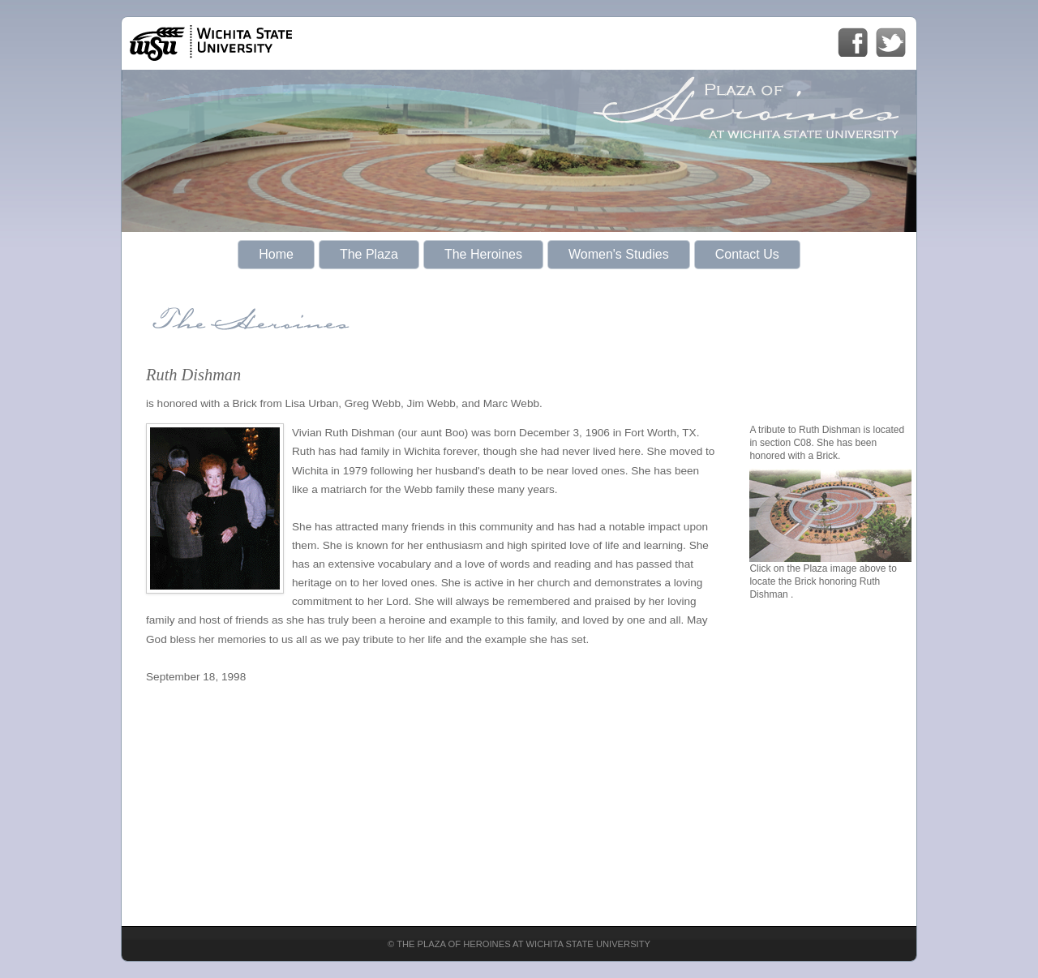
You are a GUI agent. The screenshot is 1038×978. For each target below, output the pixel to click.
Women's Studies (618, 254)
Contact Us (747, 254)
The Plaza (369, 254)
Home (276, 254)
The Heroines (483, 254)
